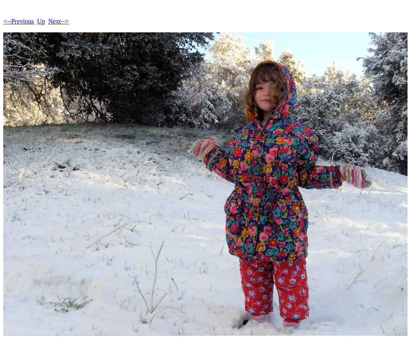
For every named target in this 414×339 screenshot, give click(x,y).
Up (41, 21)
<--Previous (18, 21)
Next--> (58, 21)
